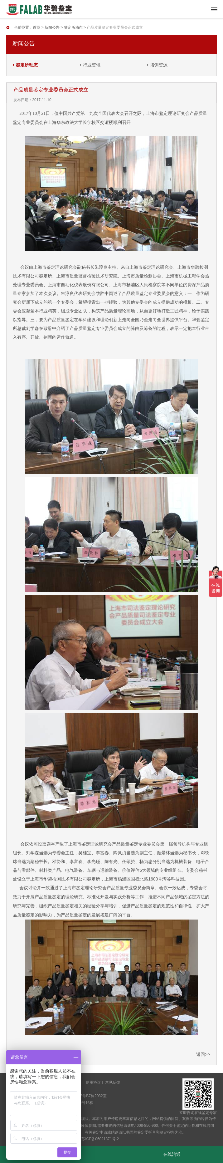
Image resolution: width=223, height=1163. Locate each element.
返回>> (203, 1054)
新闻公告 (52, 27)
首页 (36, 27)
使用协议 (93, 1082)
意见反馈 (112, 1082)
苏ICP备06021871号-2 (100, 1139)
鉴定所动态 (73, 27)
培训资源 (158, 64)
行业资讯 (91, 64)
